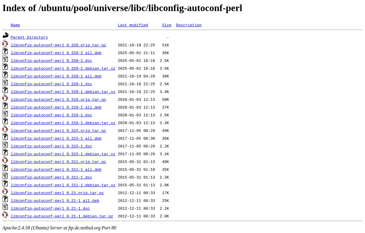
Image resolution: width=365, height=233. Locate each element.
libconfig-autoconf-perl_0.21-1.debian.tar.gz (62, 216)
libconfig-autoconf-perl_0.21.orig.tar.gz (57, 192)
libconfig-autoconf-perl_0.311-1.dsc (51, 177)
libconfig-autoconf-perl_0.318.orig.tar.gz (58, 99)
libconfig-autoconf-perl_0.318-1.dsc (51, 115)
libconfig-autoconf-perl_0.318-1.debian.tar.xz (63, 122)
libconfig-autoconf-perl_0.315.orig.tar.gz (58, 130)
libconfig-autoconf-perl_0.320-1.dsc (51, 83)
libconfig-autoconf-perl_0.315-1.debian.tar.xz (63, 153)
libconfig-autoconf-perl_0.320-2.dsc (51, 60)
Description (189, 25)
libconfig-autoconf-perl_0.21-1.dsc (50, 208)
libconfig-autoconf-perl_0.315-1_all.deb (56, 138)
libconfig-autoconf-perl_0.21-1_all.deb (55, 200)
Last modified (133, 25)
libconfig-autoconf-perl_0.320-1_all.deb (56, 76)
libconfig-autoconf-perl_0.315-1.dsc (51, 146)
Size (166, 25)
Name (15, 25)
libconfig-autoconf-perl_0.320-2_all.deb (56, 52)
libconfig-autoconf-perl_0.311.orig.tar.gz (58, 161)
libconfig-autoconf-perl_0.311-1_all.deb (56, 169)
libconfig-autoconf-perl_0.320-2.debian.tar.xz (63, 68)
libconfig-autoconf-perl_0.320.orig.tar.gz (58, 45)
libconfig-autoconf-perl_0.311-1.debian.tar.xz (63, 185)
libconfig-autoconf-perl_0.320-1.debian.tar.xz (63, 91)
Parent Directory (29, 37)
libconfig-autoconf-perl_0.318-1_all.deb (56, 107)
